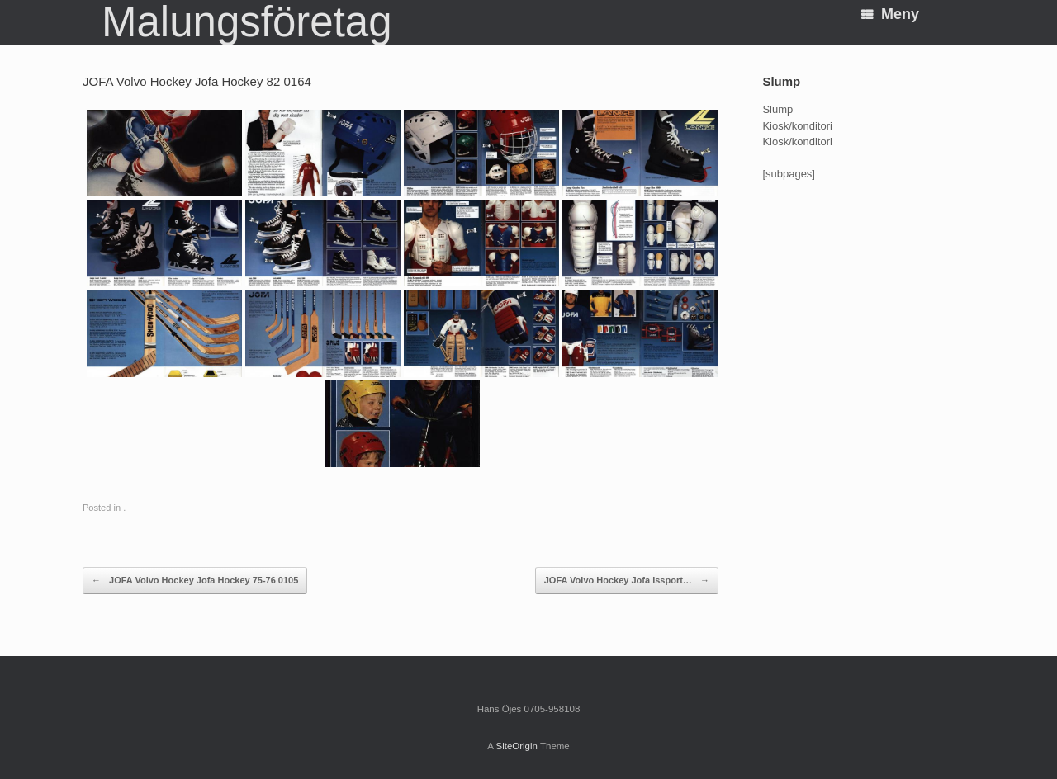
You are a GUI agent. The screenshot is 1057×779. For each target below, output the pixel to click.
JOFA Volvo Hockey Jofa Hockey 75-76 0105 (195, 581)
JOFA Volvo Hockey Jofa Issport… (626, 581)
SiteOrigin (516, 746)
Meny (890, 14)
